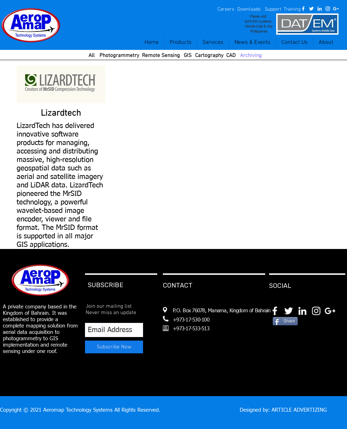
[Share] (285, 321)
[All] (91, 55)
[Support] (273, 10)
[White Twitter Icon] (311, 9)
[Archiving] (251, 55)
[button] (225, 10)
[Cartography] (209, 55)
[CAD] (230, 55)
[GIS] (187, 55)
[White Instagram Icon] (328, 9)
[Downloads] (248, 10)
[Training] (292, 10)
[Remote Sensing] (161, 55)
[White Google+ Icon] (336, 9)
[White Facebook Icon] (303, 9)
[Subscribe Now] (114, 347)
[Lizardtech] (61, 113)
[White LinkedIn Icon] (320, 9)
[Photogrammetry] (119, 55)
